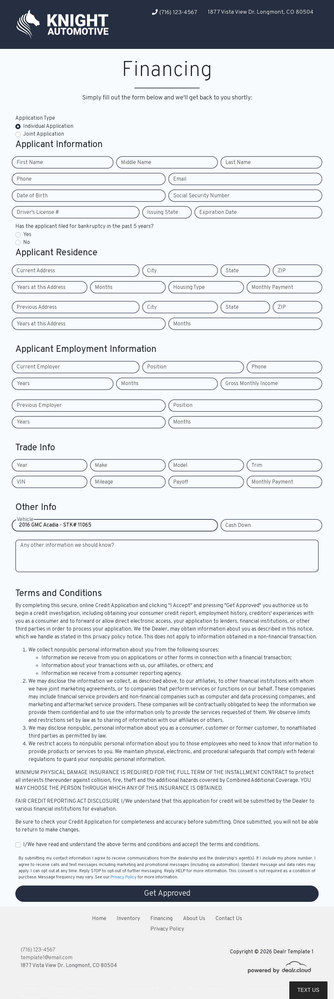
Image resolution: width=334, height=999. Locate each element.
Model (180, 465)
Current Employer (38, 367)
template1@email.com (46, 958)
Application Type (35, 118)
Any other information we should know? (67, 545)
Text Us (308, 990)
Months (104, 287)
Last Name (238, 162)
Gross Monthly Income (251, 383)
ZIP (282, 271)
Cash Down (238, 525)
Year (22, 465)
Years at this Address (41, 287)
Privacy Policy (124, 877)
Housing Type (189, 287)
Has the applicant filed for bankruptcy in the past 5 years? (84, 226)
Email (179, 179)
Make (101, 465)
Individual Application (48, 126)
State (232, 271)
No (26, 242)
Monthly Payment (272, 287)
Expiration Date (218, 212)
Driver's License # (38, 212)
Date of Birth (32, 196)
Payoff (180, 482)
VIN (21, 482)
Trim (256, 465)
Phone (24, 179)
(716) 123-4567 (174, 12)
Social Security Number (201, 196)
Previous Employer (39, 405)
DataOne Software (124, 988)
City (152, 271)
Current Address (36, 271)
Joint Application (43, 134)
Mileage (104, 482)
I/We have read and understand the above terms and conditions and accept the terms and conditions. (141, 845)
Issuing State (162, 212)
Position (156, 367)
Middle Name (136, 162)
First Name (30, 162)
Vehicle (25, 525)
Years (23, 383)
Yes (27, 234)
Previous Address (37, 307)
